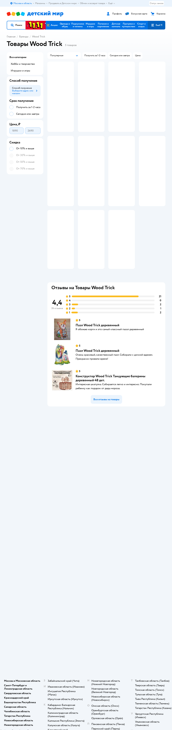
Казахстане (36, 533)
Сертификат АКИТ (70, 503)
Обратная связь (69, 507)
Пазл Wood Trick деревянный (97, 330)
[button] (16, 25)
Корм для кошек (147, 466)
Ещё (111, 3)
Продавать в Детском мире (72, 467)
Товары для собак (148, 470)
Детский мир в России (18, 533)
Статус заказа (156, 3)
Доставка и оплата (70, 462)
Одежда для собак (148, 478)
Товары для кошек (148, 462)
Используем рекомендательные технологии (29, 529)
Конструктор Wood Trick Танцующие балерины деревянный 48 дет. (110, 383)
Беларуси (50, 533)
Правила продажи (70, 479)
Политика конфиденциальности (72, 489)
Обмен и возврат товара (70, 474)
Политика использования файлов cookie (69, 497)
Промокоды (67, 483)
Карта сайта (67, 511)
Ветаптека (144, 482)
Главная (11, 36)
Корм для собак (147, 474)
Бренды (23, 36)
